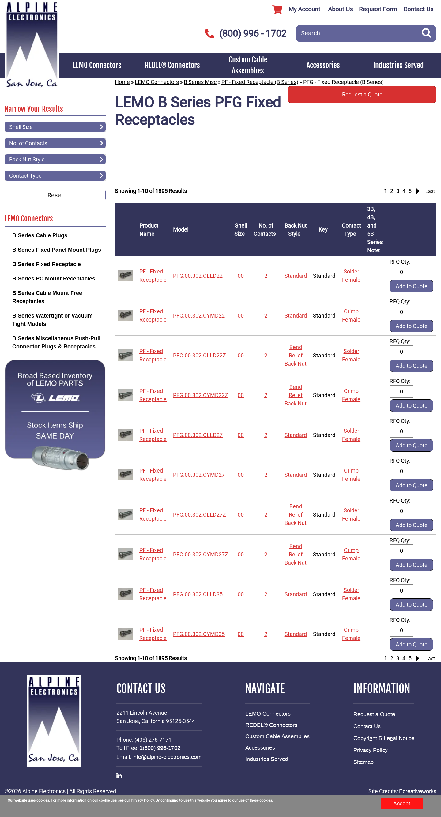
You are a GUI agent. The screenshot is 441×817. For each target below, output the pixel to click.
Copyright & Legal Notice (383, 738)
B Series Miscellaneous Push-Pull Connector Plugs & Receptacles (56, 342)
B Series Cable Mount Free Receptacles (47, 297)
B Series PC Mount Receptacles (53, 279)
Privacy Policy (370, 750)
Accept (401, 803)
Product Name (148, 229)
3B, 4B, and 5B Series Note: (375, 230)
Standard (296, 276)
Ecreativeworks (417, 791)
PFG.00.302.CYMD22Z (200, 395)
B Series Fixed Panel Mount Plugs (56, 250)
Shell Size (240, 229)
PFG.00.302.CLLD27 (198, 435)
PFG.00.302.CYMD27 (199, 475)
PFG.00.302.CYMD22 (199, 315)
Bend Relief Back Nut (296, 355)
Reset (55, 195)
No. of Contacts (266, 229)
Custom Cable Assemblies (248, 65)
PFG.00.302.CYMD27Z (200, 554)
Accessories (323, 65)
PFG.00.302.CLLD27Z (199, 514)
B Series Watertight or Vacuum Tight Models (52, 320)
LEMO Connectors (97, 65)
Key (324, 229)
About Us (340, 9)
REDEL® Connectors (172, 65)
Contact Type (351, 229)
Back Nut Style (296, 229)
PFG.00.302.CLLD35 (198, 594)
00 (241, 276)
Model (182, 229)
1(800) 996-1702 (160, 748)
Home (122, 82)
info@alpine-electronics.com (167, 757)
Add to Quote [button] (412, 286)
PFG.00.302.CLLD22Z (199, 355)
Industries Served (398, 65)
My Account (293, 9)
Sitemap (363, 762)
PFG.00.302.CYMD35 (199, 634)
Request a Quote (362, 94)
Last (430, 191)
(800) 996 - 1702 (246, 33)
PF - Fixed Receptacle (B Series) (259, 82)
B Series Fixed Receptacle (46, 264)
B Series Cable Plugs (39, 235)
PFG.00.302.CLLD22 (198, 276)
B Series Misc (200, 82)
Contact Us (418, 9)
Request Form (378, 9)
